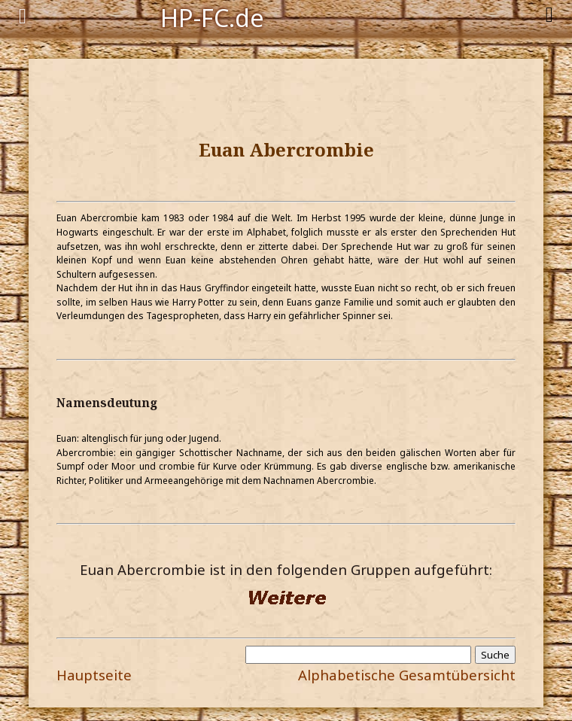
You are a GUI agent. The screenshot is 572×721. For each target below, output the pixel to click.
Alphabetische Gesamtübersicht (407, 674)
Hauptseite (94, 674)
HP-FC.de (212, 16)
